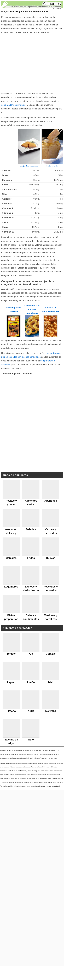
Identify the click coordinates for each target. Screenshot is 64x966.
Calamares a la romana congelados (32, 309)
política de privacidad (44, 786)
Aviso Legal (56, 786)
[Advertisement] (27, 62)
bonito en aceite (52, 166)
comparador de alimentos (13, 105)
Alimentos (52, 3)
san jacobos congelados (29, 166)
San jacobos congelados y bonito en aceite (24, 11)
